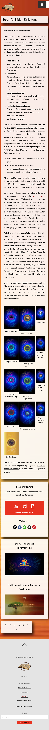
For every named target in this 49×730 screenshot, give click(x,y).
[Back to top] (24, 646)
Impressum (24, 692)
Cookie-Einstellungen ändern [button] (24, 706)
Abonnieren (24, 722)
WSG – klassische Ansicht (24, 700)
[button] (15, 527)
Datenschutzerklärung (24, 688)
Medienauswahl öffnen (24, 508)
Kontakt (24, 696)
